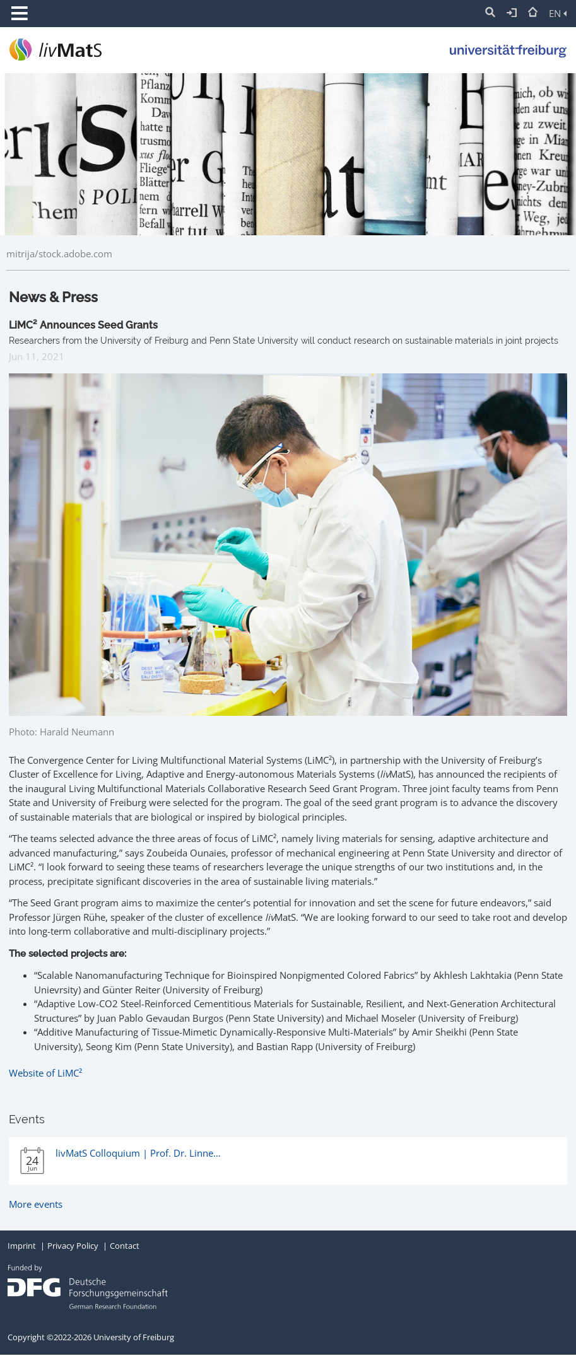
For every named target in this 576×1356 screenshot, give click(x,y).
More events (35, 1204)
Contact (124, 1245)
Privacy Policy (72, 1245)
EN (558, 13)
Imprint (22, 1245)
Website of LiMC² (45, 1073)
